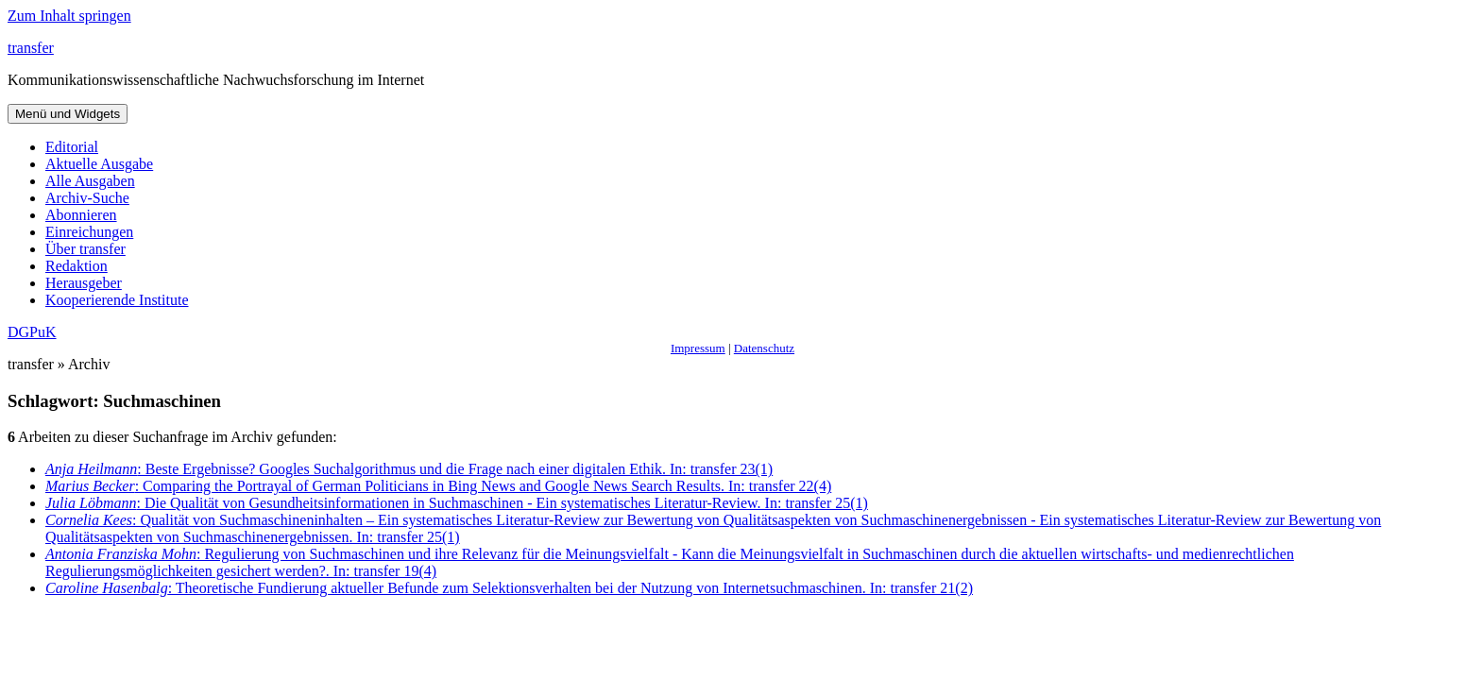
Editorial (71, 147)
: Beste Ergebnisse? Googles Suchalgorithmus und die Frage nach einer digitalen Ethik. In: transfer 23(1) (409, 469)
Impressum (698, 348)
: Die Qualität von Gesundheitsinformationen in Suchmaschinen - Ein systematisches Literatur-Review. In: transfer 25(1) (456, 503)
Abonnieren (81, 215)
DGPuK (32, 332)
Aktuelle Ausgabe (99, 164)
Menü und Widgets (67, 114)
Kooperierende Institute (117, 300)
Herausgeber (83, 283)
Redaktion (76, 266)
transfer (31, 48)
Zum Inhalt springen (69, 16)
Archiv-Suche (87, 198)
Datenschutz (764, 348)
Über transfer (85, 249)
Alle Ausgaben (90, 181)
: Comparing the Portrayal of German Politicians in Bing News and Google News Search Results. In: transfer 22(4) (438, 486)
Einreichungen (89, 232)
